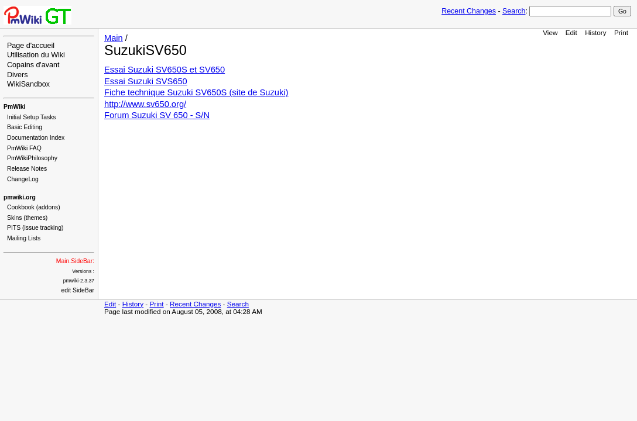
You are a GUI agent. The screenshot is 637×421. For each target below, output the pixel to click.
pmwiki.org (20, 197)
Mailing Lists (23, 238)
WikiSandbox (28, 84)
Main (113, 38)
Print (621, 32)
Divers (17, 75)
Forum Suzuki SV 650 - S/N (157, 115)
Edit (571, 32)
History (595, 32)
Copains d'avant (33, 65)
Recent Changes (468, 11)
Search (513, 11)
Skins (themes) (27, 218)
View (550, 32)
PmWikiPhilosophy (32, 158)
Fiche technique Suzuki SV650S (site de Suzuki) (196, 92)
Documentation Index (35, 137)
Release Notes (27, 168)
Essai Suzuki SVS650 (145, 81)
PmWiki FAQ (24, 148)
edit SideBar (77, 290)
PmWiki (14, 106)
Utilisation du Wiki (36, 55)
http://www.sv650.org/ (145, 104)
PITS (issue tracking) (35, 228)
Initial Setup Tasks (31, 117)
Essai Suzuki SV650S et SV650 (164, 69)
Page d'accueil (30, 46)
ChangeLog (23, 179)
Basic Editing (24, 127)
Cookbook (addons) (33, 207)
